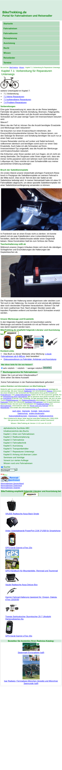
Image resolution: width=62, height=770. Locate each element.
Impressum (33, 416)
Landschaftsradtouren (23, 395)
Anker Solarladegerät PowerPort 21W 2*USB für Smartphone (33, 529)
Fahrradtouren (10, 33)
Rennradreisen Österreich (11, 486)
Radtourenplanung (29, 400)
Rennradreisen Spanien (10, 488)
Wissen (7, 53)
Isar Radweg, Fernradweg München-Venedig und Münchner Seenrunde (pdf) (31, 681)
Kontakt (34, 411)
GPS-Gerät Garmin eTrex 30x (18, 634)
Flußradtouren (5, 395)
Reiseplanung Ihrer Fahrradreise (15, 396)
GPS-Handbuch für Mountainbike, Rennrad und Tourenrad (31, 569)
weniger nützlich (35, 368)
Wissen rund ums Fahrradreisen (18, 463)
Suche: (7, 467)
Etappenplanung (12, 400)
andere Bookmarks (36, 413)
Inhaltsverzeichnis (46, 416)
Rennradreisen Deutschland (12, 483)
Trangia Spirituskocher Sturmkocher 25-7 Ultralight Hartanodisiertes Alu (28, 616)
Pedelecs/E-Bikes (42, 404)
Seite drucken (44, 411)
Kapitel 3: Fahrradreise (14, 440)
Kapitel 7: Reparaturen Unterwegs (19, 451)
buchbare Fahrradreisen (34, 402)
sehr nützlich (8, 368)
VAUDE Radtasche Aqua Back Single (22, 512)
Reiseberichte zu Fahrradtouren (36, 389)
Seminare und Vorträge (14, 457)
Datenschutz (23, 413)
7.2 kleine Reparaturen (14, 96)
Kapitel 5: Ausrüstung (13, 446)
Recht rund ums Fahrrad (39, 406)
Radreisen (4, 402)
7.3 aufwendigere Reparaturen (17, 99)
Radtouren (28, 391)
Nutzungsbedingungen (18, 416)
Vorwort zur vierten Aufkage (16, 460)
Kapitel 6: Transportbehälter (16, 449)
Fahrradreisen (10, 28)
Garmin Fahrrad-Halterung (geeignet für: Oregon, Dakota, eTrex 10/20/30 (31, 597)
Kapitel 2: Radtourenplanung (16, 437)
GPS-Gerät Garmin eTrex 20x (18, 546)
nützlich (21, 368)
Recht (6, 48)
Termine (7, 63)
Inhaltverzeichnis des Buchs (16, 431)
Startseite (8, 23)
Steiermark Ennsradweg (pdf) (31, 651)
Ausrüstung (9, 43)
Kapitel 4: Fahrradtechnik (15, 443)
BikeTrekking (14, 67)
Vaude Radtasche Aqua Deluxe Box (21, 583)
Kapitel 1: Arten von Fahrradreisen (19, 434)
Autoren (49, 391)
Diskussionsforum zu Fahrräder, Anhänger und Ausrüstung (30, 359)
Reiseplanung (10, 38)
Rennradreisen (5, 406)
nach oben (16, 411)
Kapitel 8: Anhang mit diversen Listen (20, 454)
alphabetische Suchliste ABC (17, 428)
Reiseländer (9, 58)
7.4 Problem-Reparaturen (15, 102)
